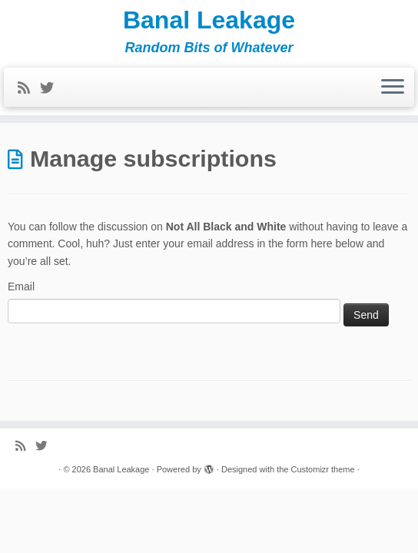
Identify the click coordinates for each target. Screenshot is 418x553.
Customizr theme (322, 469)
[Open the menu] (392, 87)
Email (21, 286)
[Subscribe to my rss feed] (29, 88)
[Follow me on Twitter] (52, 88)
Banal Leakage (209, 19)
